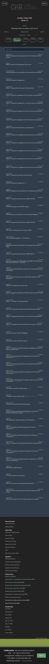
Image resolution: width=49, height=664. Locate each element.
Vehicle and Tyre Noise (10, 544)
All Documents (17, 39)
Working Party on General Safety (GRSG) (14, 582)
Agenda (8, 39)
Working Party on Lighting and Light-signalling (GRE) (18, 585)
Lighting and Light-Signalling (12, 532)
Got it (41, 655)
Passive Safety (8, 535)
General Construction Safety (12, 553)
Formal (25, 39)
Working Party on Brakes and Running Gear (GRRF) (17, 600)
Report (40, 39)
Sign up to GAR (9, 620)
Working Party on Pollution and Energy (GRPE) (16, 594)
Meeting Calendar (9, 526)
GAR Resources (8, 612)
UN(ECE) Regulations (10, 558)
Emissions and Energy (10, 541)
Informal (33, 39)
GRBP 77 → (43, 32)
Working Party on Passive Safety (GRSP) (14, 591)
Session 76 (24, 32)
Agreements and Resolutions (12, 568)
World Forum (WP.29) (10, 576)
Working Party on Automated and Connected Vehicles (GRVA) (20, 579)
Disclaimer (7, 626)
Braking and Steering (10, 547)
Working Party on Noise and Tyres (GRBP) (15, 588)
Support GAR (8, 618)
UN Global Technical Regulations (13, 562)
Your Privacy (8, 629)
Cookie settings (9, 632)
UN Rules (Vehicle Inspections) (12, 565)
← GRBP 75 (6, 32)
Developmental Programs (11, 570)
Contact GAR (8, 615)
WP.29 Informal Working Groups (13, 597)
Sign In (44, 3)
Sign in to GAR (8, 623)
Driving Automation (10, 538)
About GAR (7, 609)
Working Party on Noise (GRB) (12, 603)
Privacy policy (27, 660)
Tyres (6, 550)
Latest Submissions (10, 523)
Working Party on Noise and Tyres (24, 28)
